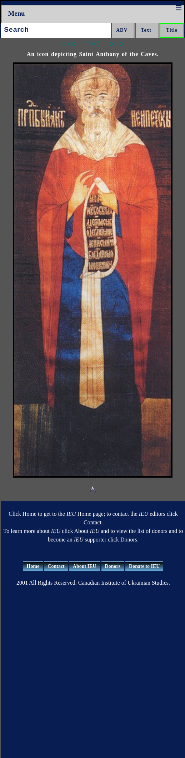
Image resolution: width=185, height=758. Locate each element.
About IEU (84, 566)
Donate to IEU (144, 566)
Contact (56, 566)
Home (33, 566)
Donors (113, 566)
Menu (16, 13)
